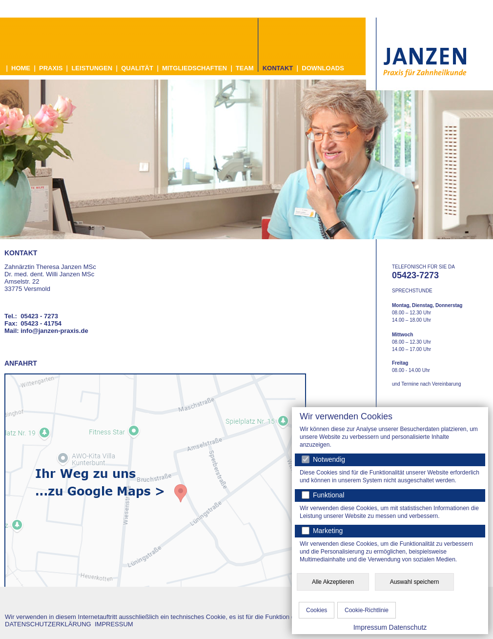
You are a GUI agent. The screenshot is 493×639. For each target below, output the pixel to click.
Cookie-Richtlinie (367, 610)
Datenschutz (408, 627)
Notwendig (323, 459)
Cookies (316, 610)
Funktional (327, 495)
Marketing (327, 531)
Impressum (370, 627)
